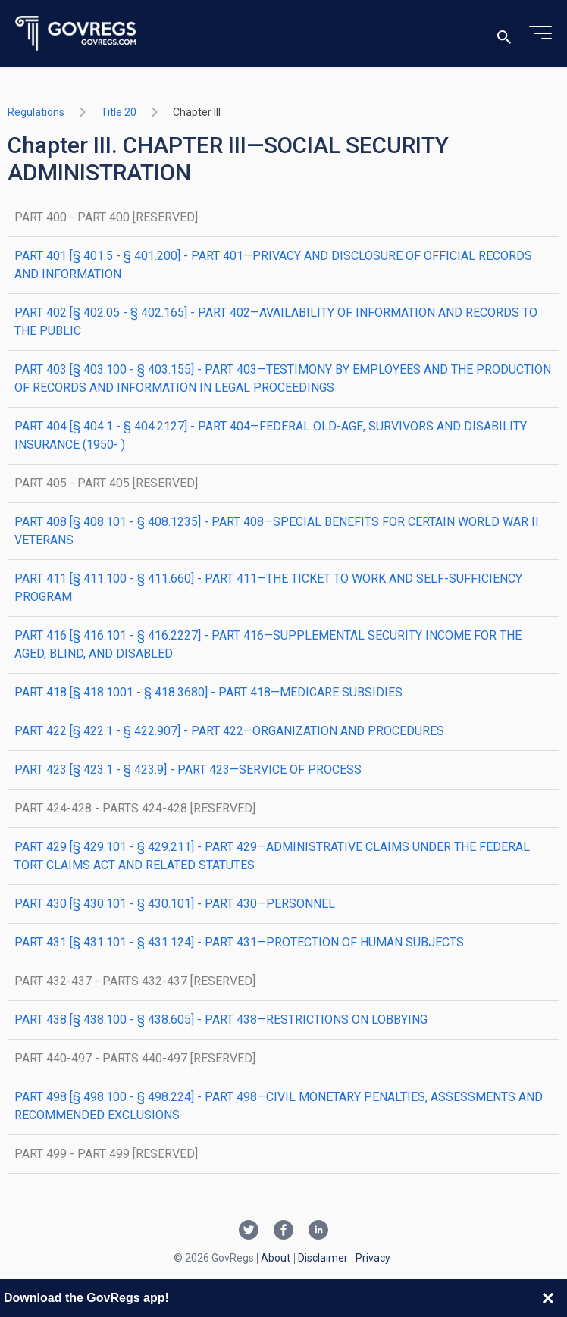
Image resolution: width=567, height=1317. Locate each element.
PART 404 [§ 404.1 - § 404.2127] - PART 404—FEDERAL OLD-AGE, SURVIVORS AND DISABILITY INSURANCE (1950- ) (270, 435)
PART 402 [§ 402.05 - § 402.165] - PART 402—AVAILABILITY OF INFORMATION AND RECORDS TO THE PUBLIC (275, 321)
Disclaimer (323, 1258)
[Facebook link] (283, 1231)
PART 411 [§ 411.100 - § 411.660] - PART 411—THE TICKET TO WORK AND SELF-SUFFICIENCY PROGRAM (268, 587)
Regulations (36, 112)
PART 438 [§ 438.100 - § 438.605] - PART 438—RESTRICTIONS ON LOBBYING (221, 1019)
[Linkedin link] (318, 1231)
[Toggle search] (504, 33)
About (275, 1258)
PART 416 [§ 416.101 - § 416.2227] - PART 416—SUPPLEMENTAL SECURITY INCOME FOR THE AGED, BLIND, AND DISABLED (268, 644)
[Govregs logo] (76, 34)
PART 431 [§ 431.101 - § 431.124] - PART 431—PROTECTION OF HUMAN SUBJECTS (239, 942)
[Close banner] (548, 1298)
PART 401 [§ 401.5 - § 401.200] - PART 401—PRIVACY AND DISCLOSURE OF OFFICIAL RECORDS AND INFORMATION (273, 265)
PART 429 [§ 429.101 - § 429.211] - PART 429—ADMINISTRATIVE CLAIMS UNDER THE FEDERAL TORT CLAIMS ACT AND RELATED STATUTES (272, 856)
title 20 (118, 112)
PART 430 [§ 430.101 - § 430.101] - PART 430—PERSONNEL (174, 903)
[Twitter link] (248, 1231)
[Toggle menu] (540, 33)
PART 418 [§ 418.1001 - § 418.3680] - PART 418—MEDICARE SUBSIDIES (208, 692)
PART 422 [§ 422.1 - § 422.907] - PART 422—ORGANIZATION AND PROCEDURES (229, 731)
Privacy (373, 1258)
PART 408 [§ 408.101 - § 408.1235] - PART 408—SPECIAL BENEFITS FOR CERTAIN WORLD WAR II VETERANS (276, 531)
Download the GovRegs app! (86, 1297)
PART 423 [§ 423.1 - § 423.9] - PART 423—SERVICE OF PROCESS (188, 769)
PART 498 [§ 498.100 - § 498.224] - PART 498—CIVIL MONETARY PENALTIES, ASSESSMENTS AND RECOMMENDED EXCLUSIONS (278, 1106)
